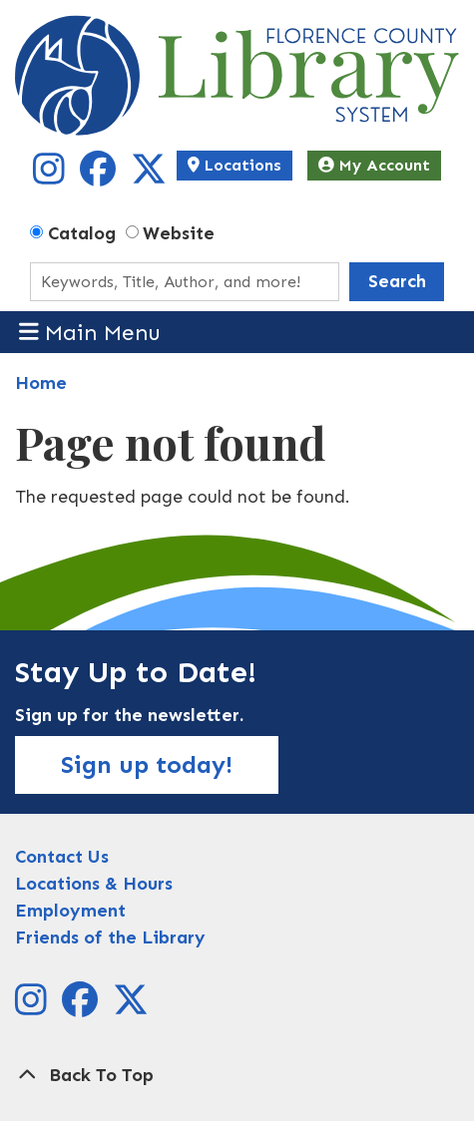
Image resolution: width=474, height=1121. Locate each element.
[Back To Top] (237, 1075)
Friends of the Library (110, 937)
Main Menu (90, 331)
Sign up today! (147, 764)
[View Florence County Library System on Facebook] (100, 176)
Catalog (82, 233)
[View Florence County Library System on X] (149, 176)
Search (397, 281)
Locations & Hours (94, 884)
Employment (70, 911)
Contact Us (62, 857)
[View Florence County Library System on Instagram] (51, 176)
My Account (374, 165)
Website (179, 233)
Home (41, 383)
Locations (234, 165)
